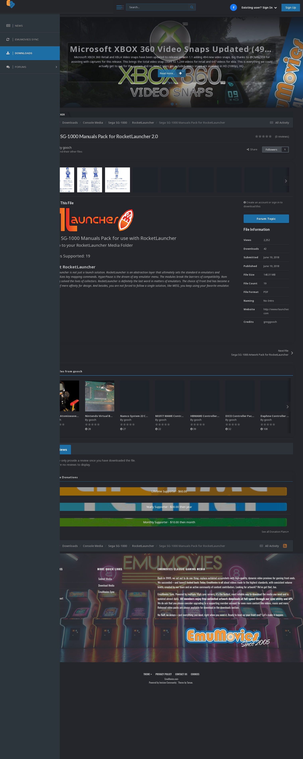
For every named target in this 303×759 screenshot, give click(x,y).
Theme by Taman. (195, 686)
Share (252, 149)
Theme (157, 677)
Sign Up (290, 7)
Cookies (205, 677)
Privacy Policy (173, 677)
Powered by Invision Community (172, 686)
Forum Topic (266, 219)
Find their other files (90, 151)
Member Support (75, 597)
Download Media (122, 584)
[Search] (108, 7)
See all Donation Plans (275, 530)
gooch (87, 147)
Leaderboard (73, 591)
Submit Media (121, 578)
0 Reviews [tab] (78, 449)
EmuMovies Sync (122, 591)
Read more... (181, 73)
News (69, 578)
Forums (70, 584)
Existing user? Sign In (259, 7)
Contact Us (72, 603)
